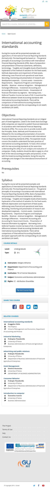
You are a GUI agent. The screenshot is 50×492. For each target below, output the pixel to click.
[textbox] (23, 24)
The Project (6, 426)
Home (3, 34)
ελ (43, 1)
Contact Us (6, 437)
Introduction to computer (14, 393)
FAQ (3, 433)
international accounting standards (18, 322)
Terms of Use (7, 429)
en (47, 1)
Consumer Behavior (12, 378)
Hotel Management (11, 366)
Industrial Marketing (12, 336)
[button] (47, 24)
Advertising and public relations (16, 351)
